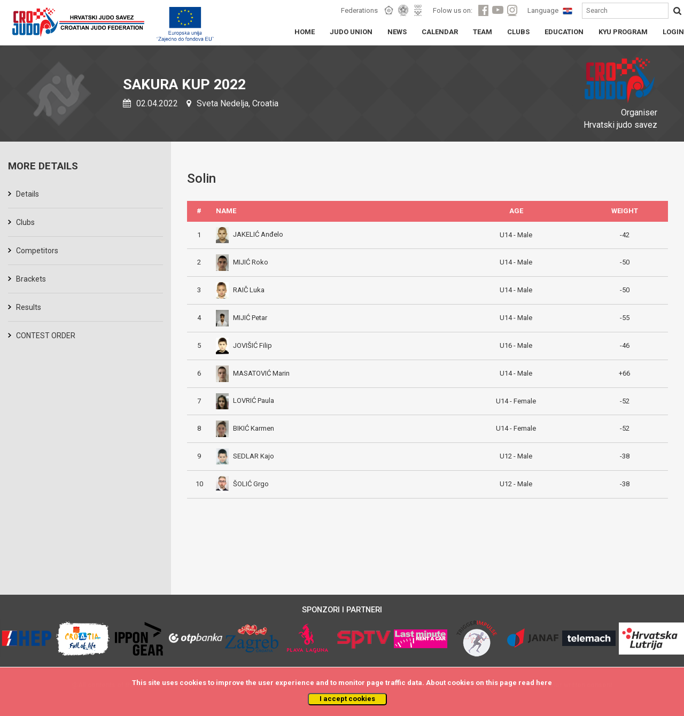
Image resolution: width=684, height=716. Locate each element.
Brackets (31, 279)
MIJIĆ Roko (242, 262)
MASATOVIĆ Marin (253, 373)
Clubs (25, 222)
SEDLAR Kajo (245, 456)
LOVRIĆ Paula (245, 400)
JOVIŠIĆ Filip (244, 345)
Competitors (37, 250)
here (544, 683)
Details (27, 194)
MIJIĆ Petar (241, 318)
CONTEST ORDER (45, 335)
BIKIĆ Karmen (245, 428)
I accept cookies (347, 699)
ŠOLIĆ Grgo (242, 484)
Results (28, 307)
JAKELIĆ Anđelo (249, 234)
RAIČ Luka (240, 290)
